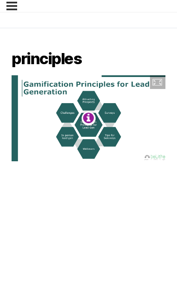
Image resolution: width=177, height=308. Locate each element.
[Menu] (12, 6)
